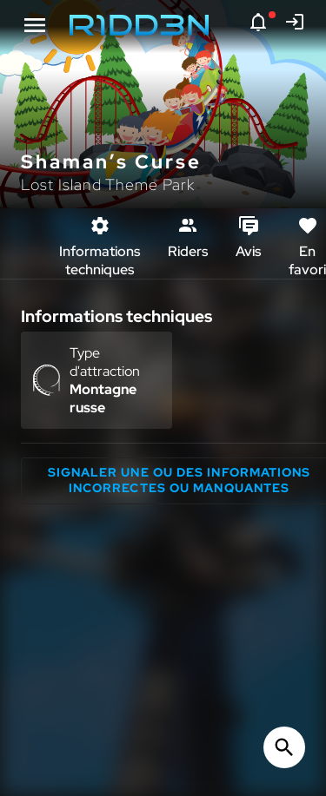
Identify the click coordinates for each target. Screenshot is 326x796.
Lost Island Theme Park (108, 184)
